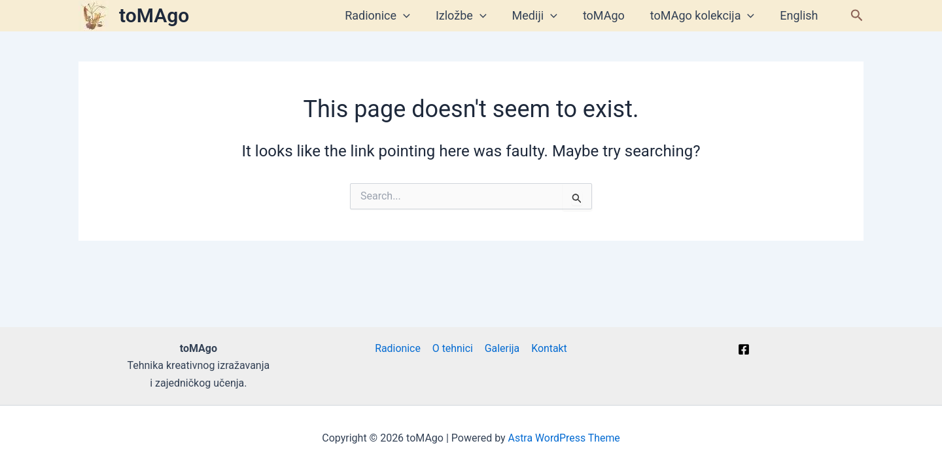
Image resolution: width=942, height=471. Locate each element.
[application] (414, 16)
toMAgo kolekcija (705, 16)
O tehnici (453, 348)
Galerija (501, 348)
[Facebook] (744, 349)
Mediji (541, 16)
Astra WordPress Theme (564, 438)
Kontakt (548, 348)
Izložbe (469, 16)
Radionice (388, 16)
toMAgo (154, 15)
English (800, 15)
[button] (857, 16)
